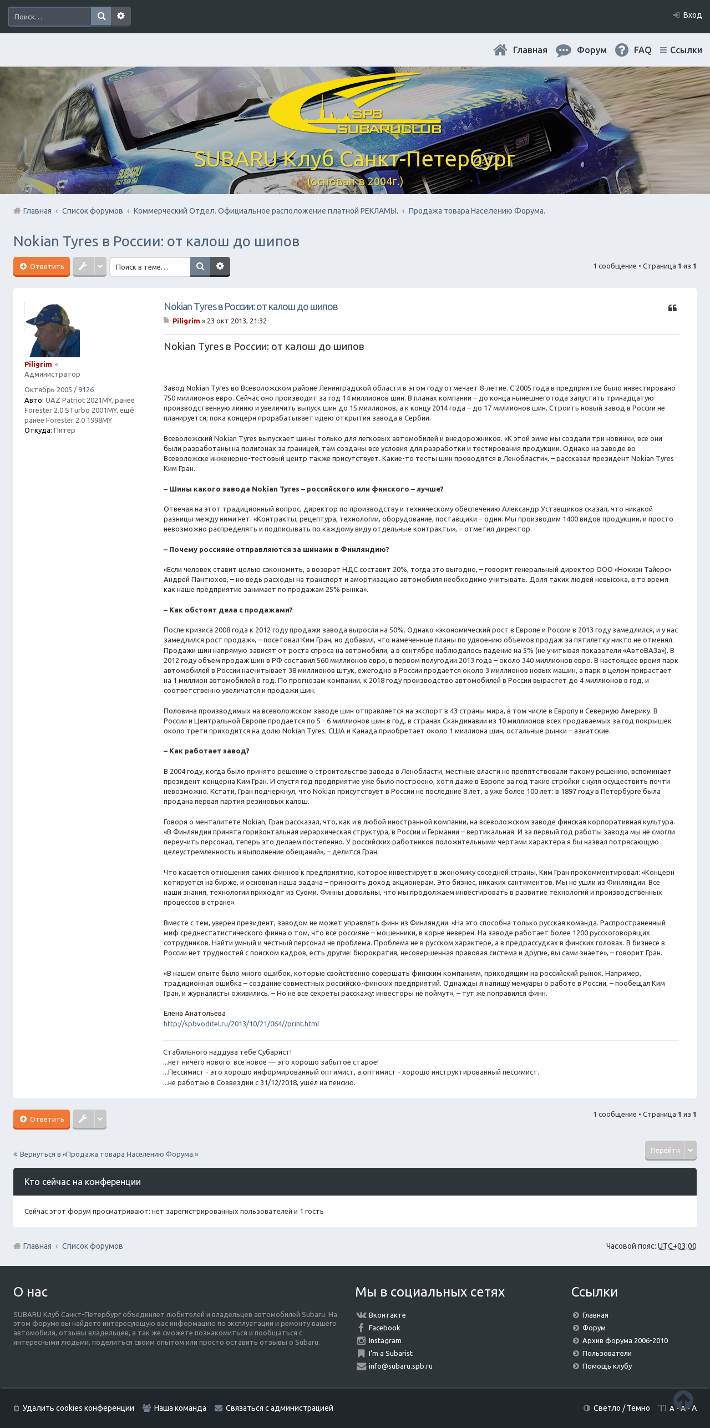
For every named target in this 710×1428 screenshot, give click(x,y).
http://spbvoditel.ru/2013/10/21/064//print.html (241, 1023)
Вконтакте (387, 1315)
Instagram (385, 1340)
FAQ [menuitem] (643, 50)
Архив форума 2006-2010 (625, 1340)
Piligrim (38, 364)
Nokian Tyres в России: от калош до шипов (156, 241)
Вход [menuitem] (692, 15)
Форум (594, 1327)
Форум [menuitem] (592, 50)
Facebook (384, 1327)
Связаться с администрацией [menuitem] (279, 1408)
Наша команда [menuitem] (180, 1408)
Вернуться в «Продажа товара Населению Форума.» (109, 1154)
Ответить (46, 266)
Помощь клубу (607, 1366)
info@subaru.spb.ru (401, 1366)
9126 (86, 389)
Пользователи (607, 1353)
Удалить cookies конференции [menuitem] (78, 1408)
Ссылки (686, 50)
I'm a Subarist (391, 1353)
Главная (530, 50)
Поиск (101, 17)
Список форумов (92, 1246)
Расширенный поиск (121, 17)
